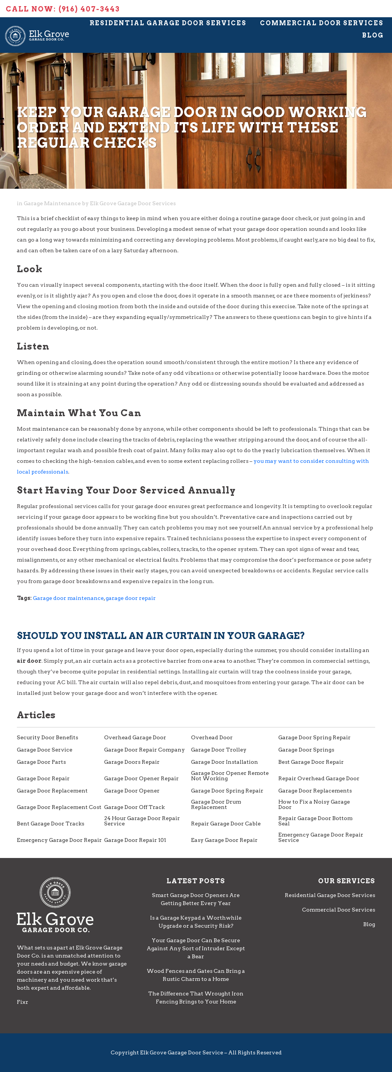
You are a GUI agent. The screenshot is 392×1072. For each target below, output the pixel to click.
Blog (373, 35)
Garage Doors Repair (132, 762)
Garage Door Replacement (52, 791)
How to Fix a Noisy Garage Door (314, 804)
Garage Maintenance (52, 203)
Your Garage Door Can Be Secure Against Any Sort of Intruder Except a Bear (196, 948)
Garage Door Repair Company (144, 750)
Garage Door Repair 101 (135, 840)
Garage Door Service (44, 750)
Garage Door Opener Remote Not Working (230, 775)
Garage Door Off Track (134, 807)
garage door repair (131, 598)
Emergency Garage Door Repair (59, 840)
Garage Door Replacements (315, 791)
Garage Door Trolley (219, 750)
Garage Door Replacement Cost (59, 807)
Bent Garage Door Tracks (50, 824)
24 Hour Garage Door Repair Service (142, 821)
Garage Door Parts (41, 762)
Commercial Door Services (322, 23)
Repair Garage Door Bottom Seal (315, 821)
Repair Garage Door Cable (226, 824)
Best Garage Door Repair (311, 762)
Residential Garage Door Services (168, 23)
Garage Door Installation (224, 762)
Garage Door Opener (132, 791)
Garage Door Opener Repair (141, 778)
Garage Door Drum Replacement (216, 804)
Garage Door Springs (306, 750)
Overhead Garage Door (135, 737)
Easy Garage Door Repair (224, 840)
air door (29, 661)
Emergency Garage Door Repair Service (320, 837)
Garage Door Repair (43, 778)
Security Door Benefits (47, 737)
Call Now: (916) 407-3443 (63, 9)
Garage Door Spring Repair (314, 737)
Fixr (22, 1002)
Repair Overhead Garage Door (318, 778)
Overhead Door (212, 737)
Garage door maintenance (68, 598)
